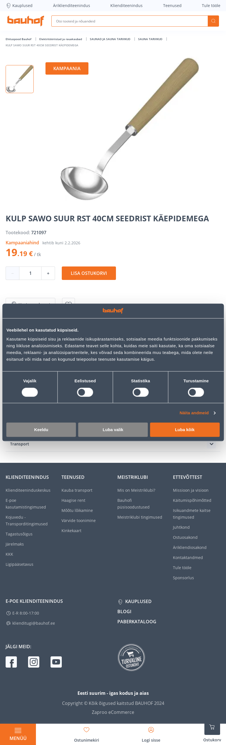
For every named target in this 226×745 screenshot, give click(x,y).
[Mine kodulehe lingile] (25, 21)
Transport (19, 444)
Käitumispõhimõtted (192, 500)
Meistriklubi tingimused (139, 517)
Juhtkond (181, 527)
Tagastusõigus (19, 534)
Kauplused (19, 5)
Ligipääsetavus (19, 564)
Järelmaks (15, 544)
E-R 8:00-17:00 (25, 613)
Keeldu (41, 429)
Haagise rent (73, 500)
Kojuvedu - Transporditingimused (27, 520)
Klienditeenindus (126, 5)
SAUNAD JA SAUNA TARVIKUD (110, 39)
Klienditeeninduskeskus (28, 490)
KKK (9, 554)
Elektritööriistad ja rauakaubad (61, 39)
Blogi (124, 611)
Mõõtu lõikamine (77, 510)
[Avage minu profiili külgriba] (151, 732)
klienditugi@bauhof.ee (33, 623)
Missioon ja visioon (191, 490)
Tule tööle (211, 5)
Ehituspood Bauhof (19, 39)
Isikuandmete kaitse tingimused (192, 514)
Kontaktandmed (188, 557)
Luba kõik (185, 429)
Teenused (172, 5)
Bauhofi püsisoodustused (133, 504)
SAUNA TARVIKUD (150, 39)
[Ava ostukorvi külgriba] (212, 731)
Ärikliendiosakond (190, 547)
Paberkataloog (136, 621)
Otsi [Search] (213, 21)
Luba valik (113, 429)
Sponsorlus (183, 577)
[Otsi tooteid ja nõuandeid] (129, 21)
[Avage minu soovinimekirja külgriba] (86, 732)
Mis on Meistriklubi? (136, 490)
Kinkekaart (71, 530)
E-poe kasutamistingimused (26, 504)
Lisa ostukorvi (89, 273)
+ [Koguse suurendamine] (48, 273)
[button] (20, 79)
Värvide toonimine (78, 520)
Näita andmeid (194, 412)
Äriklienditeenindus (71, 5)
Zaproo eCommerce (113, 712)
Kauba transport (76, 490)
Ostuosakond (185, 537)
